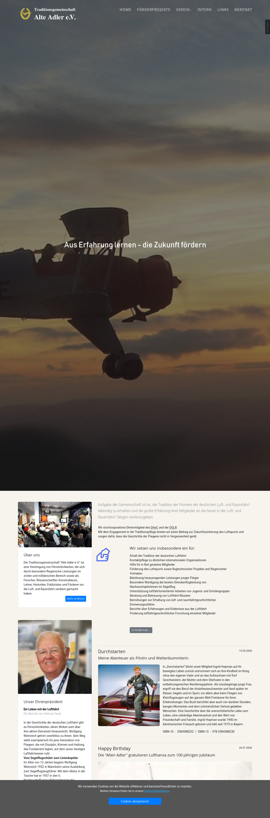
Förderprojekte (153, 9)
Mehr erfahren (75, 598)
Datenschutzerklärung (156, 791)
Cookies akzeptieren (135, 801)
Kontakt (243, 9)
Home (125, 9)
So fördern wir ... (141, 630)
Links (223, 9)
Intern (204, 9)
